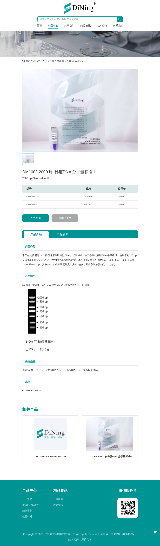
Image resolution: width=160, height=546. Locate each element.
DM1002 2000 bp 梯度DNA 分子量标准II (110, 456)
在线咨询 (36, 218)
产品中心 (53, 25)
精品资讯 (85, 25)
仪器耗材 (27, 516)
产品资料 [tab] (62, 234)
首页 (39, 25)
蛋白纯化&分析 (30, 504)
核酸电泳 (61, 61)
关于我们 (69, 25)
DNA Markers (76, 61)
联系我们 (118, 25)
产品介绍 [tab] (36, 234)
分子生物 (49, 61)
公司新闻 (58, 499)
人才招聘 (102, 25)
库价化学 (86, 539)
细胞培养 (27, 510)
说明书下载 (65, 218)
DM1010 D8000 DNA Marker (50, 456)
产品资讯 (58, 504)
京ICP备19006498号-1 (124, 534)
